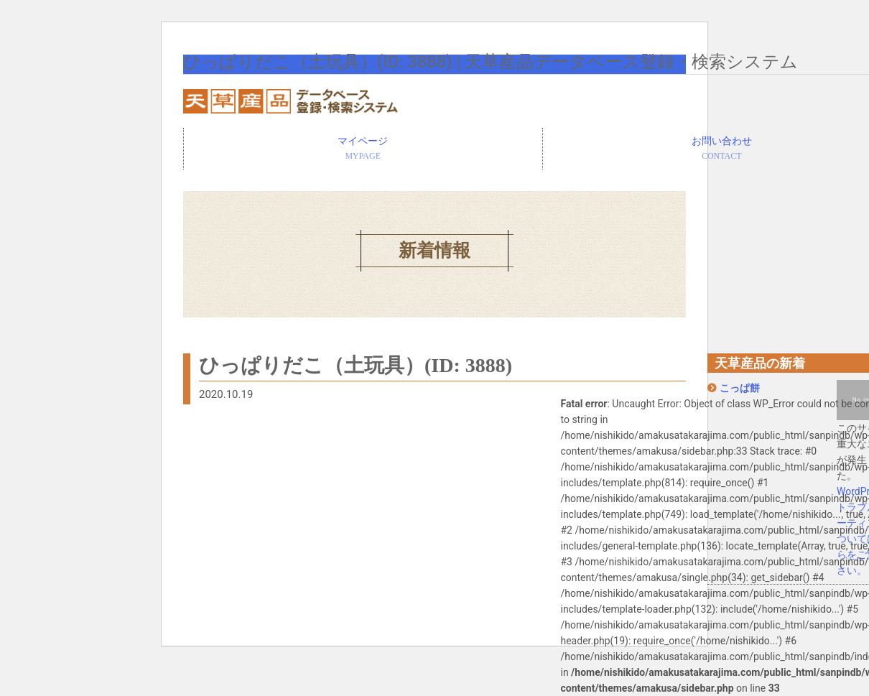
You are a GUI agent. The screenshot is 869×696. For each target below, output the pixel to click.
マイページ (363, 149)
